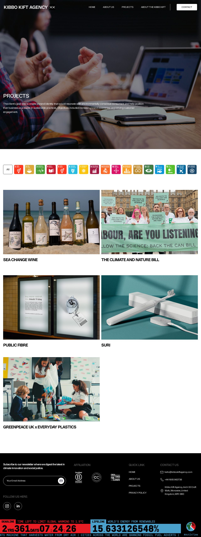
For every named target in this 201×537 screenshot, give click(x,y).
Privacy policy (137, 492)
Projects (134, 486)
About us (134, 479)
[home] (26, 7)
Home (132, 472)
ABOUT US (108, 7)
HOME (92, 7)
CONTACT (187, 7)
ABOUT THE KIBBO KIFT (153, 7)
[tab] (8, 169)
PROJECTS (127, 7)
